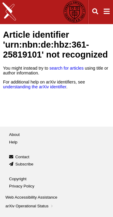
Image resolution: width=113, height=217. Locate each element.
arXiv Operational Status (29, 206)
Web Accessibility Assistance (31, 197)
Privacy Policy (21, 186)
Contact (22, 157)
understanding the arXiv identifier (34, 86)
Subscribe (24, 164)
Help (13, 142)
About (14, 134)
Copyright (18, 179)
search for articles (66, 68)
